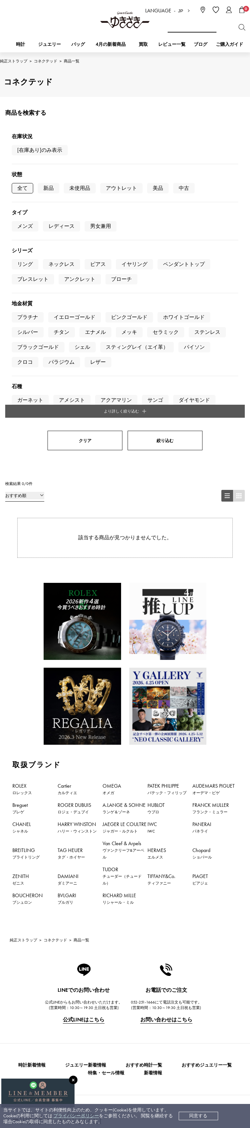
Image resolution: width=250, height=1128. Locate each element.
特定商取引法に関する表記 (177, 1009)
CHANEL (21, 625)
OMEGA (112, 586)
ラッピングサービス (103, 1048)
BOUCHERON (27, 696)
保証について (96, 1028)
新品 (48, 188)
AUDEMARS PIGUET (213, 586)
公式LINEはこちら (83, 817)
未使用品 (79, 188)
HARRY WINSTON (77, 625)
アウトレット (121, 188)
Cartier (67, 586)
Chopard (202, 651)
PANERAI (201, 625)
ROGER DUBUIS (74, 605)
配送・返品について (103, 999)
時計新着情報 (32, 863)
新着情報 (153, 870)
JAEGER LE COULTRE (124, 625)
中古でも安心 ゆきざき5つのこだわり (188, 999)
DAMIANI (68, 677)
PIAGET (200, 677)
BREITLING (26, 651)
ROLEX (22, 586)
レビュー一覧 (96, 1038)
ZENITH (20, 677)
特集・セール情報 (106, 870)
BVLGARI (67, 696)
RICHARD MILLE (119, 696)
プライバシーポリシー (76, 1116)
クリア (85, 238)
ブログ (200, 44)
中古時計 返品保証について (110, 1009)
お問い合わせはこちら (166, 817)
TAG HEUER (71, 651)
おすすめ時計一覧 (144, 863)
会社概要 (159, 989)
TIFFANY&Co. (161, 677)
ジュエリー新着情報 (85, 863)
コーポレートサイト (101, 1074)
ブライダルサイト (167, 1074)
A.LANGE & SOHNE (124, 605)
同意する (198, 1116)
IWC (152, 625)
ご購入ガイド (229, 44)
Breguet (20, 605)
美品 (158, 188)
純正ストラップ (13, 61)
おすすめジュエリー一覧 (207, 863)
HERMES (156, 651)
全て (22, 188)
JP (180, 10)
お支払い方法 (96, 989)
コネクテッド (45, 61)
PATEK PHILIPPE (167, 586)
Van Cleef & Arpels (123, 647)
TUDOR (122, 673)
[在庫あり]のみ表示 (39, 150)
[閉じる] (73, 1080)
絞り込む (165, 238)
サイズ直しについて (103, 1018)
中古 (184, 188)
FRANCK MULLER (210, 605)
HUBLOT (156, 605)
